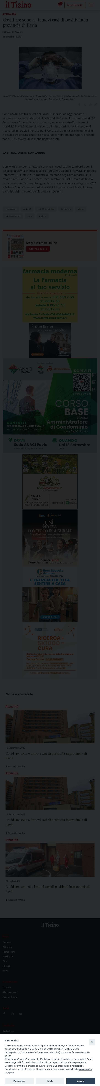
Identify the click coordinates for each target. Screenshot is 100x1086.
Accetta (80, 1081)
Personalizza (19, 1081)
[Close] (92, 1042)
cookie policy (85, 1069)
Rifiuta (50, 1081)
